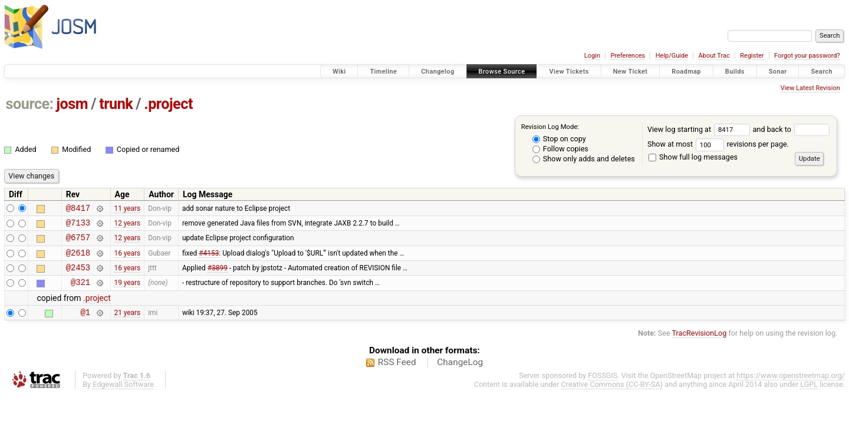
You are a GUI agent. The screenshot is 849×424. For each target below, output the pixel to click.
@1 (85, 324)
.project (168, 103)
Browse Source (502, 71)
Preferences (627, 55)
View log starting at (700, 129)
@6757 (78, 242)
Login (592, 55)
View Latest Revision (810, 88)
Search (821, 71)
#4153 (209, 259)
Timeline (383, 71)
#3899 (218, 276)
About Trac (714, 55)
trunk (116, 103)
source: (30, 103)
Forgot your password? (807, 55)
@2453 (78, 275)
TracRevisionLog (699, 345)
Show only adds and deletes (583, 158)
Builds (735, 71)
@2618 (78, 259)
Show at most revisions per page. (718, 144)
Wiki (339, 71)
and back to (791, 129)
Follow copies (560, 148)
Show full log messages (693, 157)
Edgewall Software (123, 396)
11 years (127, 209)
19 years (127, 293)
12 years (127, 225)
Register (752, 55)
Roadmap (686, 71)
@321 (80, 292)
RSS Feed (397, 374)
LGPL (809, 396)
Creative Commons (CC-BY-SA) (612, 396)
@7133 (78, 225)
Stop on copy (559, 138)
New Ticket (630, 71)
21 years (127, 324)
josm (72, 103)
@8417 (78, 209)
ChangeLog (460, 374)
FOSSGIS (602, 387)
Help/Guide (672, 55)
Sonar (778, 71)
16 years (127, 259)
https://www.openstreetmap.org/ (790, 387)
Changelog (437, 71)
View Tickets (568, 71)
